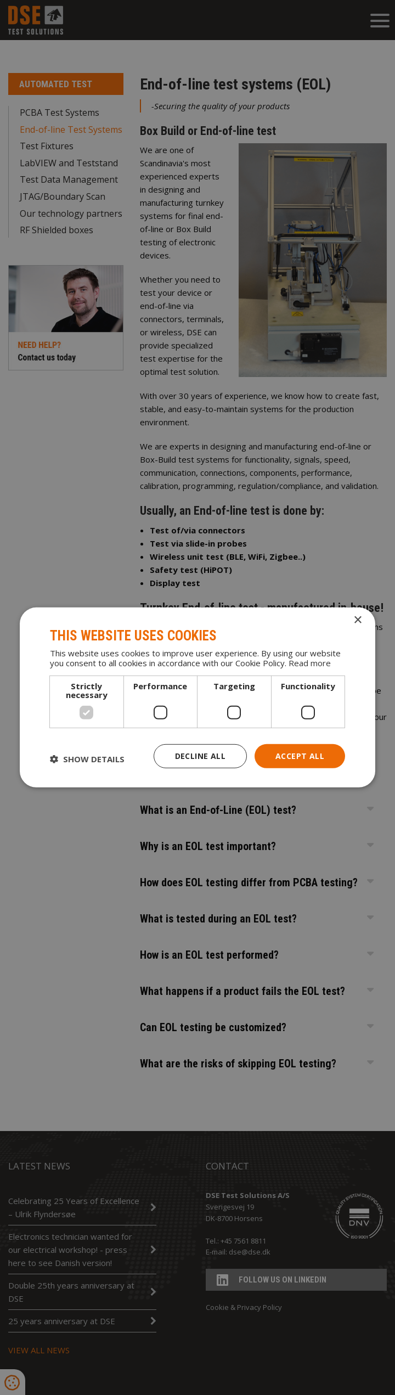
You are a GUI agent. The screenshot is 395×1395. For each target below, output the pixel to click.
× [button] (357, 620)
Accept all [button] (299, 755)
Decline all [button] (200, 755)
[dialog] (197, 697)
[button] (87, 759)
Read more (310, 662)
